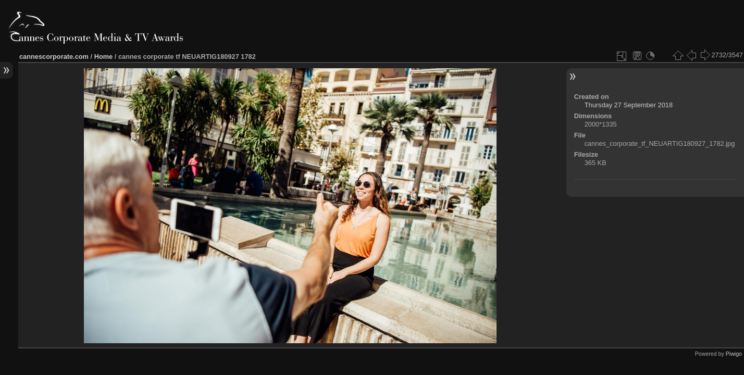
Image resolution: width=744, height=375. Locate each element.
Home (103, 56)
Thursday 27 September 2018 (629, 105)
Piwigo (734, 354)
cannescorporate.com (54, 56)
